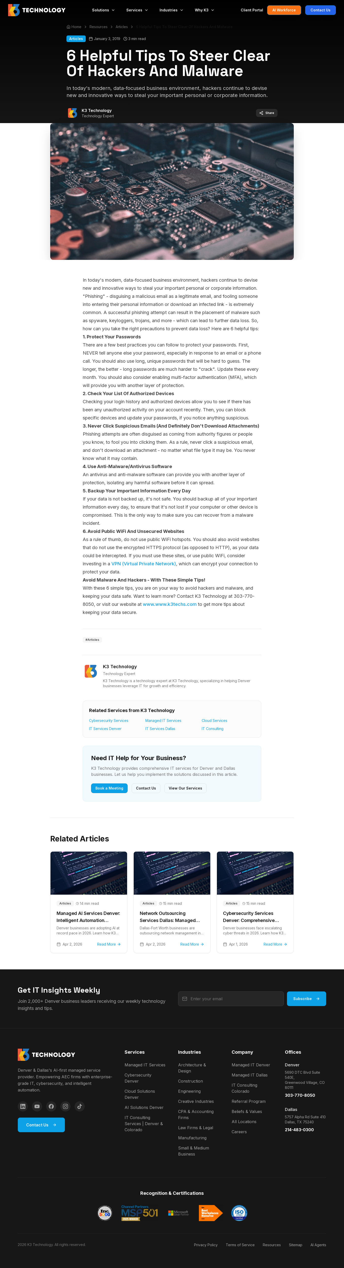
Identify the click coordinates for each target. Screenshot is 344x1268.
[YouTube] (37, 1106)
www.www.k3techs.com (170, 604)
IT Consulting (212, 728)
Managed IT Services (163, 720)
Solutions (103, 10)
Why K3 (205, 10)
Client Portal (252, 10)
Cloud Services (214, 720)
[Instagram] (65, 1106)
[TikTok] (80, 1106)
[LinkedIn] (23, 1106)
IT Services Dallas (160, 728)
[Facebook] (51, 1106)
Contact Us (321, 10)
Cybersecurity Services (108, 720)
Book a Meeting (109, 788)
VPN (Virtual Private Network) (143, 563)
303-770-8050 (300, 1095)
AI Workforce (284, 10)
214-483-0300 (299, 1129)
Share (266, 113)
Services (137, 10)
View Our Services (185, 788)
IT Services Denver (105, 728)
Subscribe (306, 998)
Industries (172, 10)
